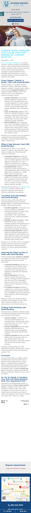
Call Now (8, 511)
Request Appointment (15, 20)
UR (16, 10)
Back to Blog (4, 401)
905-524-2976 (15, 17)
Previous (25, 401)
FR (14, 10)
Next (26, 404)
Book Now (23, 511)
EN (12, 10)
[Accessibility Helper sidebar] (2, 14)
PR (19, 10)
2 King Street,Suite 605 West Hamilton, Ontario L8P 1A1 (16, 13)
